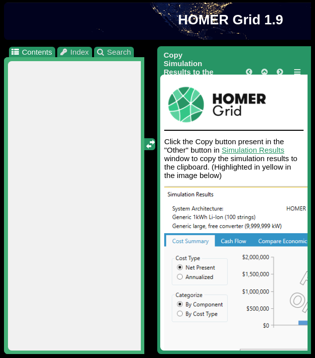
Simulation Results (252, 150)
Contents (31, 52)
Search (113, 52)
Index (74, 52)
